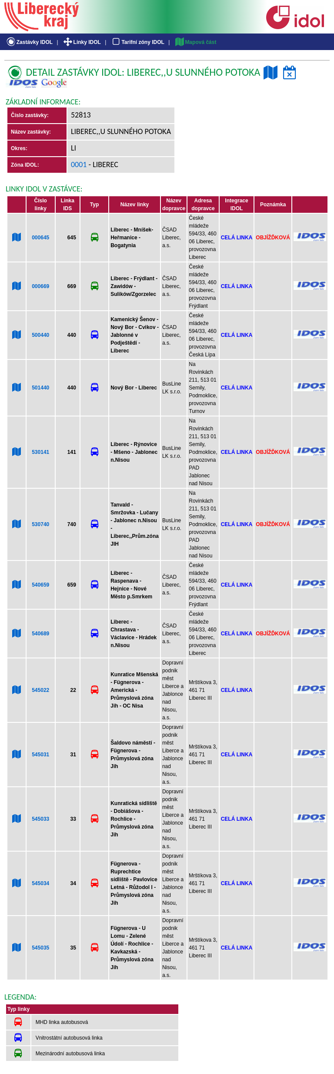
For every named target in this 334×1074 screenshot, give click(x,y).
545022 (40, 690)
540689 (40, 634)
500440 (40, 335)
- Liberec (102, 164)
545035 (40, 948)
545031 (40, 755)
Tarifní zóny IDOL (137, 42)
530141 (40, 452)
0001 (79, 164)
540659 (40, 585)
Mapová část (195, 42)
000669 (40, 286)
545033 (40, 819)
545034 (40, 883)
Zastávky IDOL (29, 42)
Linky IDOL (81, 42)
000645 (40, 238)
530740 (40, 524)
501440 (40, 388)
